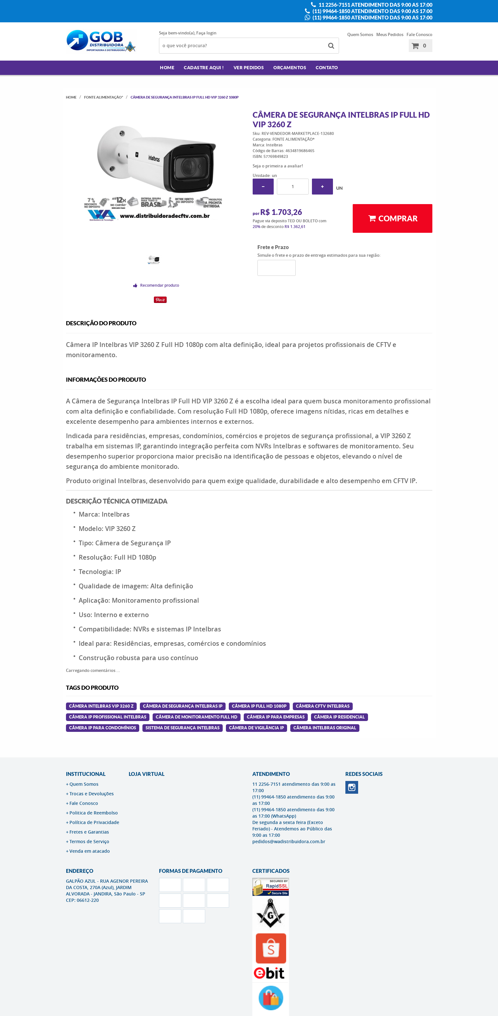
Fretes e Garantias (89, 832)
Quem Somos (360, 34)
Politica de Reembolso (93, 813)
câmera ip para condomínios (102, 727)
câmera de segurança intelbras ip (182, 706)
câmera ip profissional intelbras (107, 717)
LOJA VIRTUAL (146, 774)
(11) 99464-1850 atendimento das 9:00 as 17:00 (372, 11)
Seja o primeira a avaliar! (278, 166)
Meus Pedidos (389, 34)
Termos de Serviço (89, 841)
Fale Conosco (419, 34)
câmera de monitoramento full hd (196, 717)
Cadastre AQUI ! (204, 67)
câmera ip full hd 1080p (259, 706)
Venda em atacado (89, 851)
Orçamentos (289, 67)
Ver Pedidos (249, 67)
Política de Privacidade (94, 822)
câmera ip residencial (339, 717)
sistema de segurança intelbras (183, 727)
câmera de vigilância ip (256, 727)
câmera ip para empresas (276, 717)
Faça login (206, 33)
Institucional (85, 774)
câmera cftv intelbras (323, 706)
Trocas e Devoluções (91, 794)
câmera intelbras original (324, 727)
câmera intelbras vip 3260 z (101, 706)
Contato (327, 67)
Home (167, 67)
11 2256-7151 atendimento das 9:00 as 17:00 (375, 5)
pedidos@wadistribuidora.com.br (288, 841)
